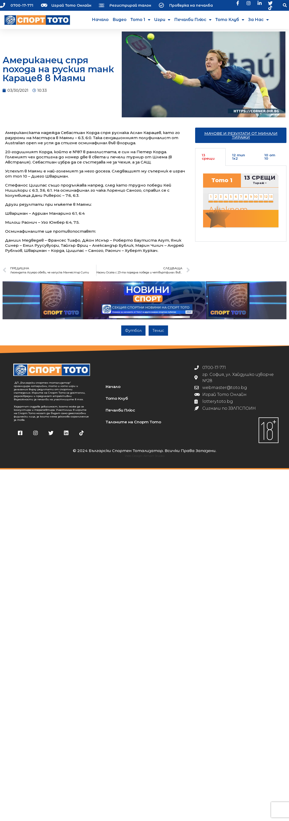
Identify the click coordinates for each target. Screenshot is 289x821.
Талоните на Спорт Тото (133, 421)
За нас (258, 19)
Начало (100, 19)
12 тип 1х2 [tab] (238, 157)
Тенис (158, 330)
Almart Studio (153, 456)
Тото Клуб (229, 19)
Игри (162, 19)
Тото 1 (140, 19)
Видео (120, 19)
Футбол (133, 330)
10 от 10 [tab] (269, 157)
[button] (285, 5)
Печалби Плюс (193, 19)
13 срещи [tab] (208, 157)
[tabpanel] (240, 204)
